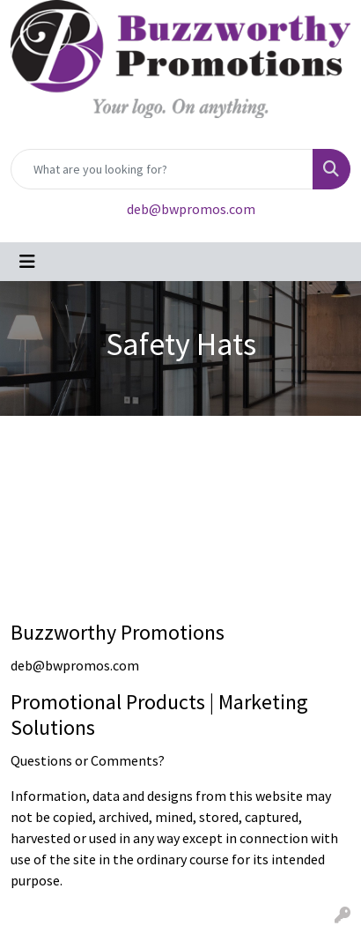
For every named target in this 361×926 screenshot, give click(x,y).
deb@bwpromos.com (191, 209)
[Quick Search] (162, 169)
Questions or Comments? (88, 760)
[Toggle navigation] (27, 261)
